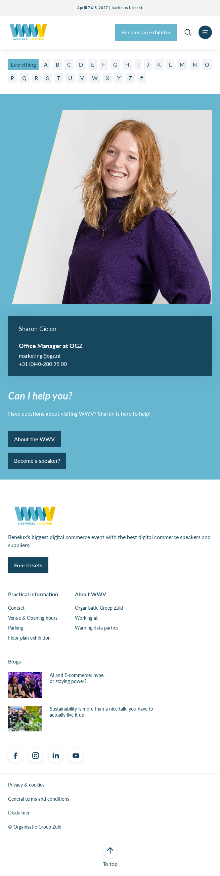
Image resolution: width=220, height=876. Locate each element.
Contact (16, 608)
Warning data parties (96, 628)
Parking (15, 628)
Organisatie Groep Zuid (99, 608)
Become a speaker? (37, 460)
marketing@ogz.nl (39, 355)
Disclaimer (19, 813)
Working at (86, 618)
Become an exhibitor (146, 32)
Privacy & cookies (26, 785)
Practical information (33, 594)
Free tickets (28, 565)
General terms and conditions (38, 799)
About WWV (90, 594)
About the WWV (34, 439)
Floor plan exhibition (29, 638)
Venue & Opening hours (32, 618)
